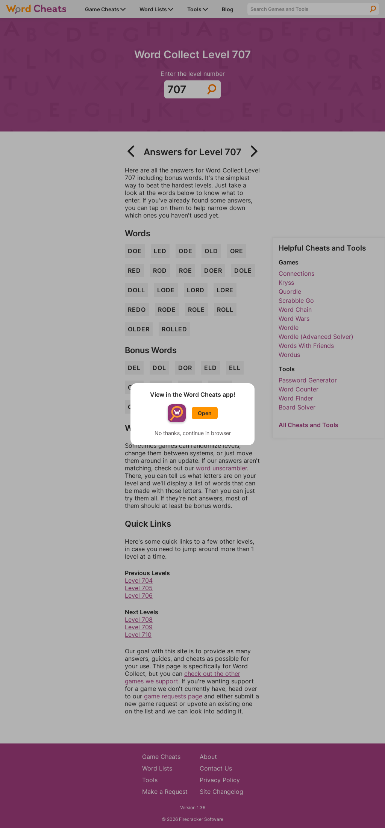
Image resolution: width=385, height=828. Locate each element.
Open (205, 413)
